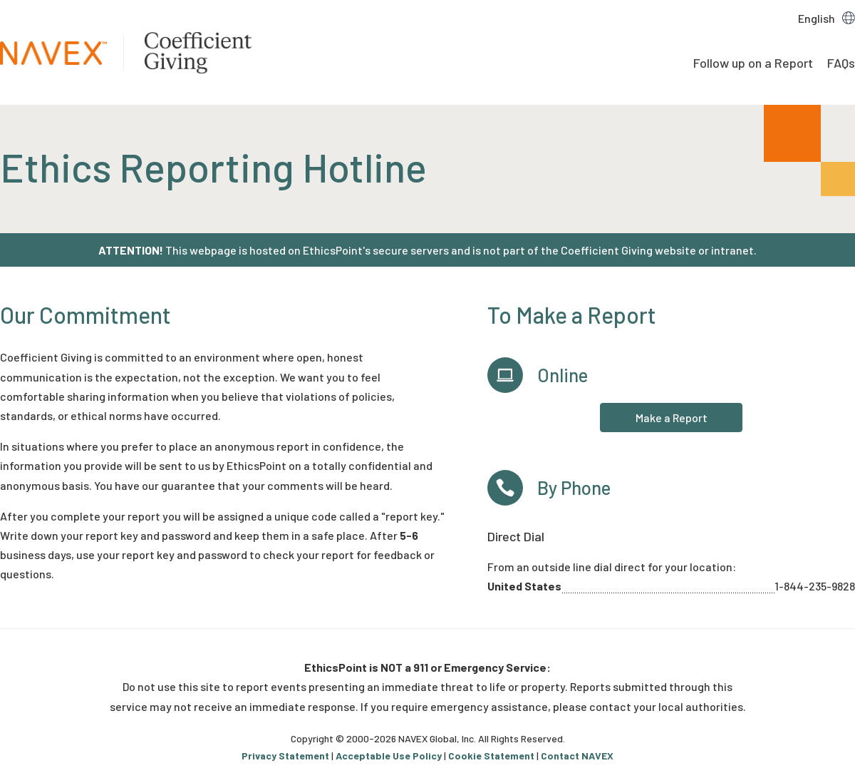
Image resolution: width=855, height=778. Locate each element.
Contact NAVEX (577, 755)
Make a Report (672, 417)
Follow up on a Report (753, 63)
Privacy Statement (285, 755)
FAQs (841, 63)
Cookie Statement (491, 755)
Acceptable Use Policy (389, 755)
